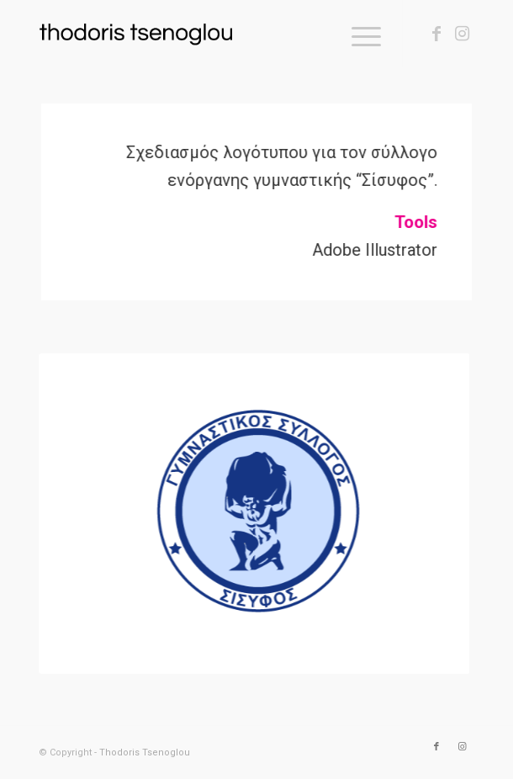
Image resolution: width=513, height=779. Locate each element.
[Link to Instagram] (461, 33)
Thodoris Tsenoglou (144, 752)
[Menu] (358, 33)
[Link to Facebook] (436, 33)
